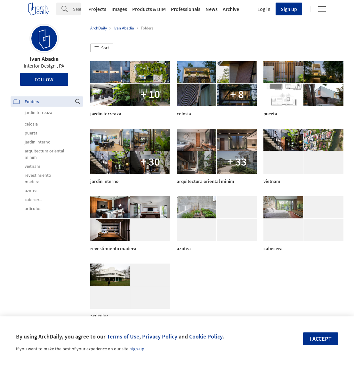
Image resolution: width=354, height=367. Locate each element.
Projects (97, 9)
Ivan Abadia (44, 58)
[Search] (77, 9)
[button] (101, 48)
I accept (321, 338)
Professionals (185, 9)
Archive (231, 9)
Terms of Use (123, 336)
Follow (44, 79)
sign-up (137, 349)
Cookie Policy (205, 336)
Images (119, 9)
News (211, 9)
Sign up (289, 9)
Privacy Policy (159, 336)
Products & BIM (149, 9)
